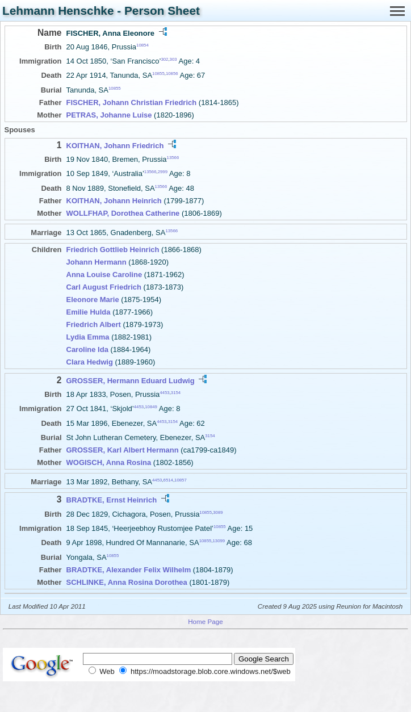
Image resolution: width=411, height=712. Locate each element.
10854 (142, 45)
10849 (151, 406)
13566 (173, 157)
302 (164, 59)
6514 (168, 479)
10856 (172, 73)
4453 (164, 392)
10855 (158, 73)
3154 (176, 392)
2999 (162, 171)
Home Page (205, 621)
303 (173, 59)
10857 (180, 479)
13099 (219, 540)
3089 (218, 511)
